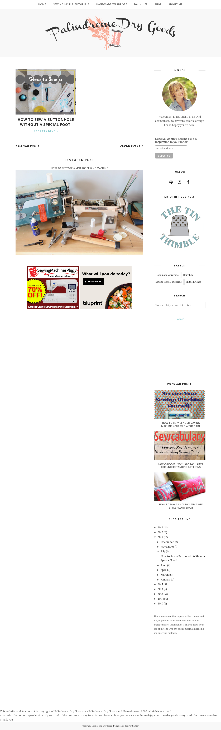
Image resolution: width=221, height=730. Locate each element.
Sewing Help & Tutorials (169, 281)
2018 (161, 527)
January (166, 579)
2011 (160, 598)
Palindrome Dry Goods (102, 726)
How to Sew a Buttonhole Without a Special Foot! (46, 122)
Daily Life (188, 275)
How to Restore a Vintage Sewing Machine (79, 167)
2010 (161, 603)
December (168, 542)
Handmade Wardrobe (167, 275)
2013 (161, 589)
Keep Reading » (46, 131)
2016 (161, 537)
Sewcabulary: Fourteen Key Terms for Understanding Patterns (181, 465)
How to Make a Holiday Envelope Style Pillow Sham (181, 506)
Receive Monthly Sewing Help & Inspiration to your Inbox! (176, 140)
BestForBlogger (132, 726)
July (163, 551)
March (165, 574)
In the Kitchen (193, 281)
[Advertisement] (103, 680)
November (168, 546)
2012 (161, 593)
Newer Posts (29, 145)
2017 (161, 532)
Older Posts (130, 145)
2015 (161, 584)
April (164, 570)
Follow (180, 319)
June (164, 565)
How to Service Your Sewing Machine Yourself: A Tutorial (180, 424)
